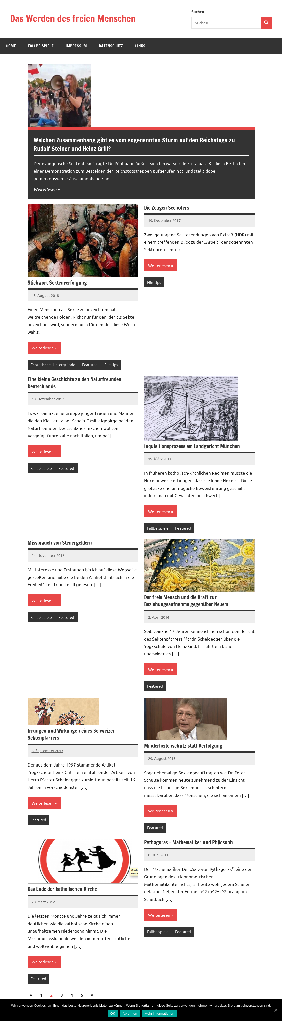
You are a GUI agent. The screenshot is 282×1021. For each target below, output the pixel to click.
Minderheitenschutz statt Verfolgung (183, 745)
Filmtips (111, 364)
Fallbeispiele (41, 46)
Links (140, 46)
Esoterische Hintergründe (53, 364)
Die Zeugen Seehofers (166, 207)
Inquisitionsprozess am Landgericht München (192, 446)
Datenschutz (111, 46)
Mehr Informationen (159, 1013)
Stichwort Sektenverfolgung (57, 282)
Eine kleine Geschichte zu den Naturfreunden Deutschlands (74, 383)
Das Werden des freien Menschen (73, 18)
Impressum (76, 46)
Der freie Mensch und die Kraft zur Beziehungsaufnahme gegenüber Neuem (186, 601)
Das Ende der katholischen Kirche (62, 889)
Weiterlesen (45, 189)
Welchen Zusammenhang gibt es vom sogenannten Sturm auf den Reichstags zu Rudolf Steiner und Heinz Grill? (134, 144)
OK (112, 1013)
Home (11, 46)
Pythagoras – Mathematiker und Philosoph (188, 842)
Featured (90, 364)
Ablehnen (130, 1013)
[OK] (275, 1010)
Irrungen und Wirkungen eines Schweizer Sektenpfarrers (71, 734)
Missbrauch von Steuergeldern (60, 542)
